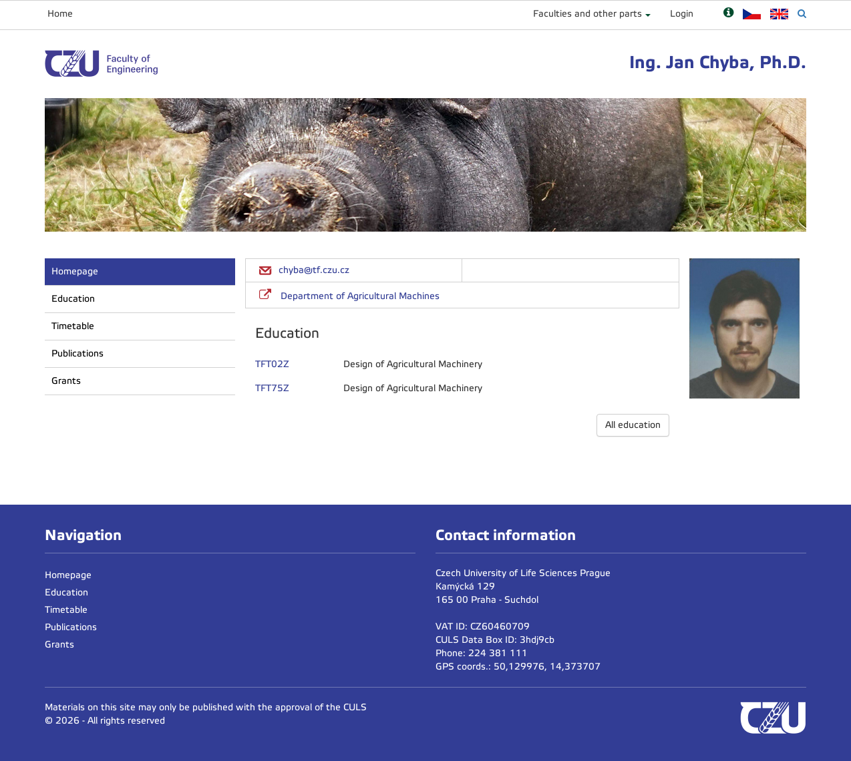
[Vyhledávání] (802, 14)
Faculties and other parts (587, 14)
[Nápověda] (728, 14)
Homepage (74, 271)
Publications (77, 353)
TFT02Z (272, 364)
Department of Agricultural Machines (360, 296)
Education (73, 299)
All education (633, 425)
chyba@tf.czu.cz (314, 270)
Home (60, 14)
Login (681, 14)
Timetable (72, 326)
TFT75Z (272, 388)
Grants (66, 381)
